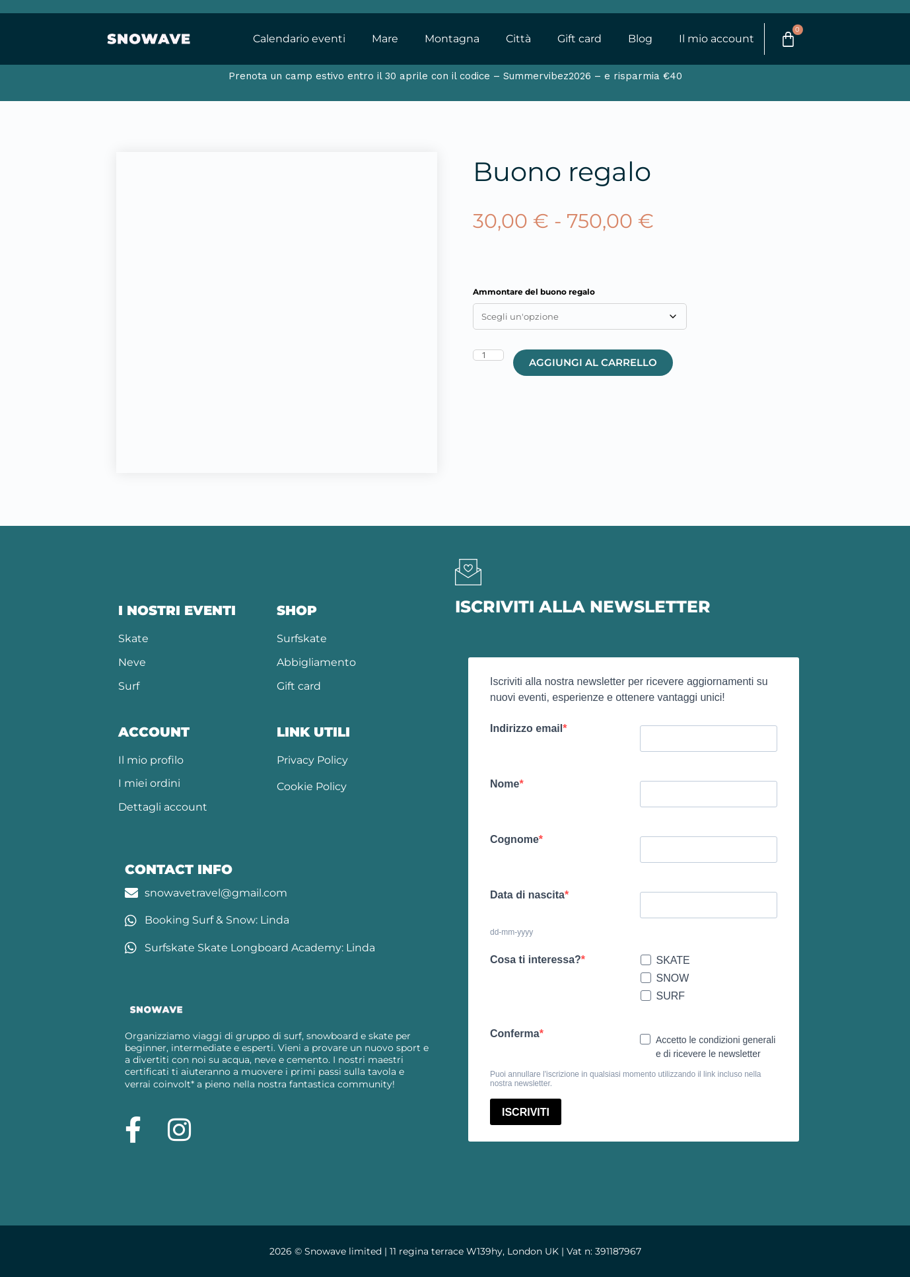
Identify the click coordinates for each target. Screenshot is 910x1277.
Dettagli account (162, 807)
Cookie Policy (312, 787)
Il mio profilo (151, 760)
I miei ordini (149, 784)
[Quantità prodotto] (488, 355)
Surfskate (302, 639)
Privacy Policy (312, 760)
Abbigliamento (316, 663)
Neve (132, 663)
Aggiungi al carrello (593, 363)
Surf (128, 686)
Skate (133, 639)
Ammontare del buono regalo (534, 292)
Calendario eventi (298, 39)
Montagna (450, 39)
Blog (639, 39)
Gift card (578, 39)
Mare (383, 39)
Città (517, 39)
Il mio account (715, 39)
